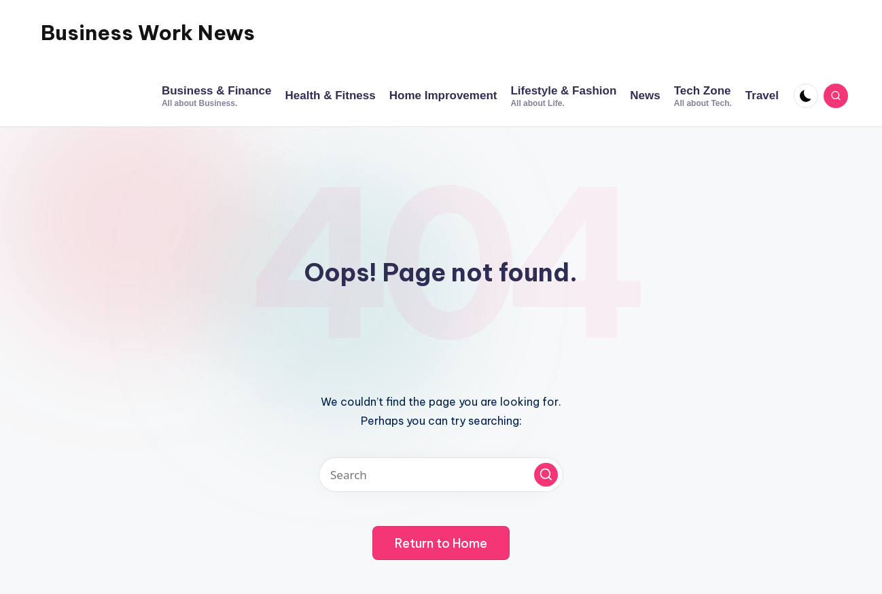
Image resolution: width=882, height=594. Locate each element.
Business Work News (148, 33)
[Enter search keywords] (441, 474)
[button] (546, 475)
